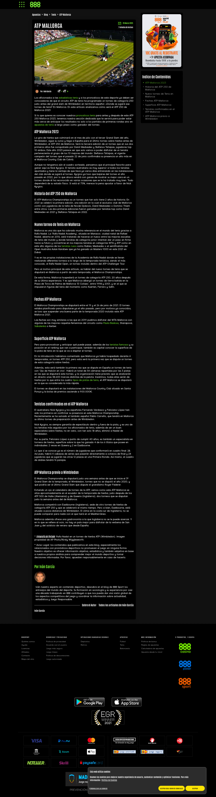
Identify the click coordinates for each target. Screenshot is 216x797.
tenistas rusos (68, 246)
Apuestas (36, 14)
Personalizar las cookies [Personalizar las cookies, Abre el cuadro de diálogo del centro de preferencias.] (98, 788)
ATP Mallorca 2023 (155, 82)
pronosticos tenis (85, 115)
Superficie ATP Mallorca (158, 105)
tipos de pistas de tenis (86, 380)
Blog (46, 14)
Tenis (53, 14)
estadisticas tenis (68, 97)
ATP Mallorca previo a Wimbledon (157, 117)
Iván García (47, 91)
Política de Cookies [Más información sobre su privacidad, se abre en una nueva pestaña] (109, 780)
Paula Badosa (111, 323)
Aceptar (195, 788)
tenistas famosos (119, 344)
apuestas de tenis (44, 125)
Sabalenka (40, 326)
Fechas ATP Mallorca (156, 100)
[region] (147, 780)
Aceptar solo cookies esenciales (171, 788)
